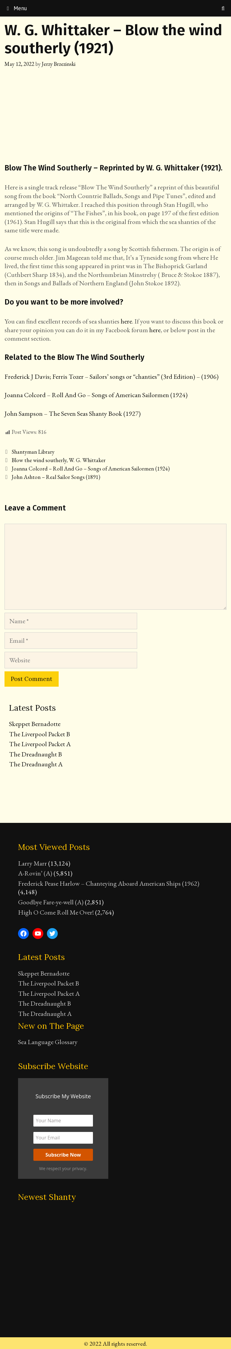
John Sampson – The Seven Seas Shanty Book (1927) (73, 413)
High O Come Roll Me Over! (56, 912)
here (126, 321)
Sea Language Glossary (48, 1042)
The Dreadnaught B (35, 754)
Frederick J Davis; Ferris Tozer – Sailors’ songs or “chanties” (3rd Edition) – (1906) (112, 376)
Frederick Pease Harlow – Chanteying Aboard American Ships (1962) (108, 883)
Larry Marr (32, 863)
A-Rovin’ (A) (35, 873)
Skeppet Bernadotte (34, 723)
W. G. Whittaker (87, 460)
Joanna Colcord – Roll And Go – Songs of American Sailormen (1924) (96, 395)
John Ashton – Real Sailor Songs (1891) (56, 477)
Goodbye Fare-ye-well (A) (51, 902)
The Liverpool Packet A (40, 744)
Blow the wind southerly (39, 460)
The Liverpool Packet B (39, 734)
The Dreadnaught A (36, 764)
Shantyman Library (33, 451)
